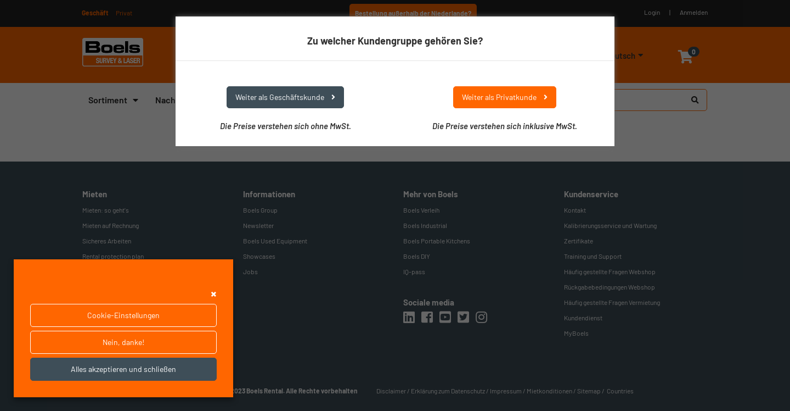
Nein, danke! (123, 342)
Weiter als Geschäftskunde (285, 97)
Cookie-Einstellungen (123, 315)
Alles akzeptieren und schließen (123, 369)
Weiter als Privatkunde (505, 97)
